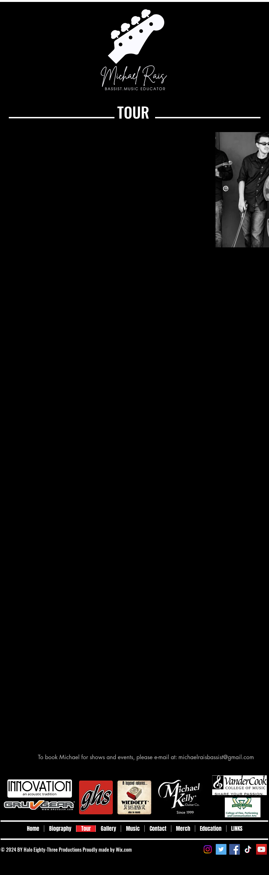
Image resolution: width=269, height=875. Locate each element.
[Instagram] (207, 849)
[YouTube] (261, 849)
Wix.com (124, 849)
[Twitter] (221, 849)
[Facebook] (234, 849)
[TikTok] (248, 849)
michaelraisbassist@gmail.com (216, 757)
